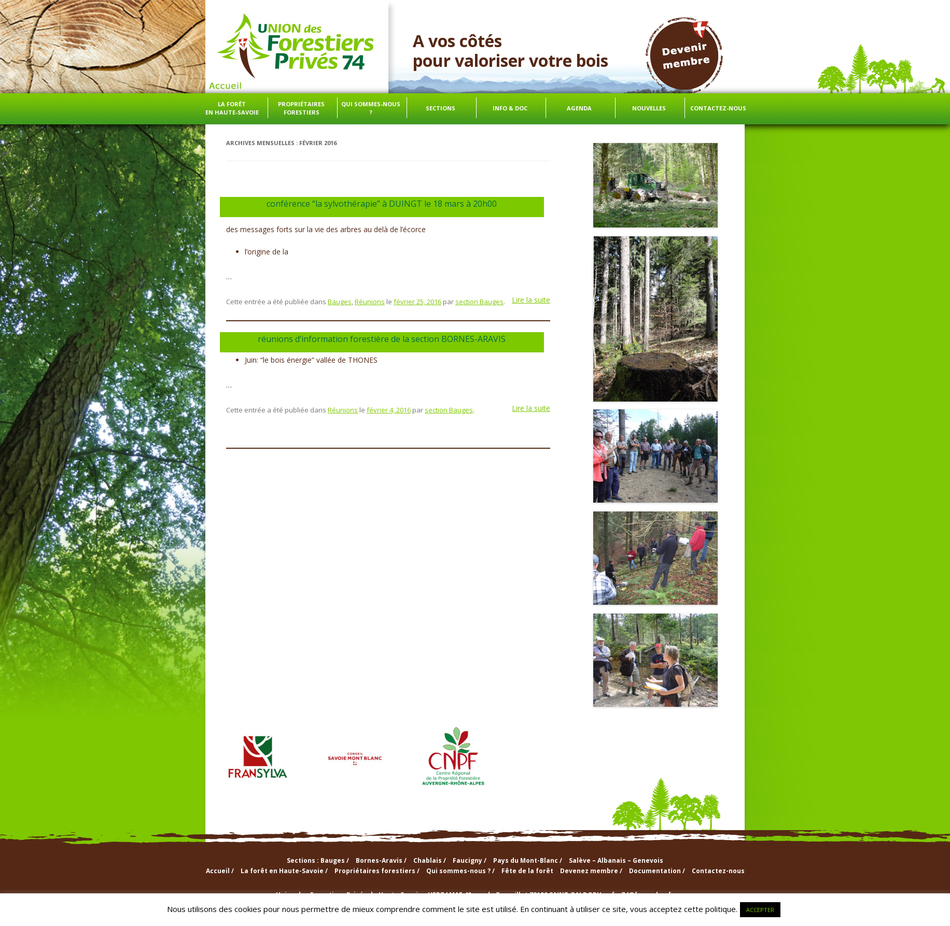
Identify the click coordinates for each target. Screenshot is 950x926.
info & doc (510, 108)
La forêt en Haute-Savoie (232, 108)
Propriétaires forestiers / (377, 870)
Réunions (370, 301)
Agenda (579, 108)
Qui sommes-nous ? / (460, 870)
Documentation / (657, 870)
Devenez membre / (591, 870)
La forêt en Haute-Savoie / (284, 870)
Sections (440, 108)
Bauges (340, 301)
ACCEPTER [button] (760, 910)
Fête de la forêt (527, 870)
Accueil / (220, 870)
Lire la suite (531, 300)
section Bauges (479, 301)
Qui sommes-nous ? (370, 108)
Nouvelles (649, 108)
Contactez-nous (718, 108)
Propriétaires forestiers (301, 108)
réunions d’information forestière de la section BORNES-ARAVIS (382, 339)
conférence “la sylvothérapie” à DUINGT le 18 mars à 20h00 (382, 203)
